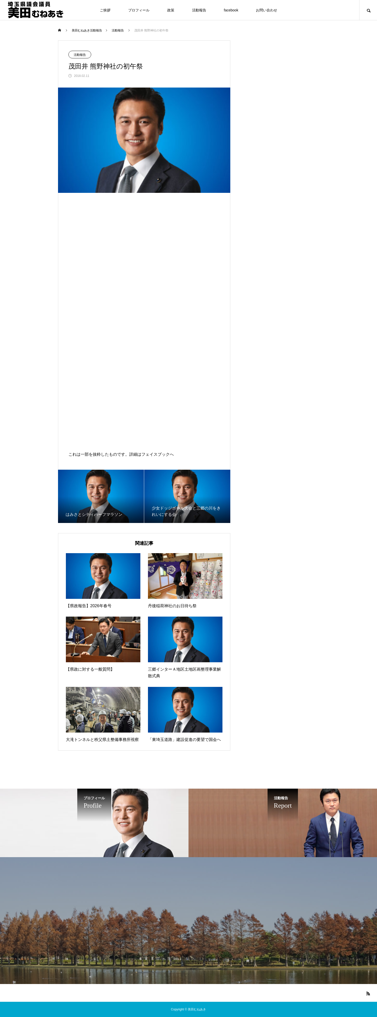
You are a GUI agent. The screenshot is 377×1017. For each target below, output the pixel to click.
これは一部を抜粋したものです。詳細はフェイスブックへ (121, 454)
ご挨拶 (105, 10)
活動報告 (199, 10)
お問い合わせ (266, 10)
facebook (231, 10)
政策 (170, 10)
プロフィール (138, 10)
